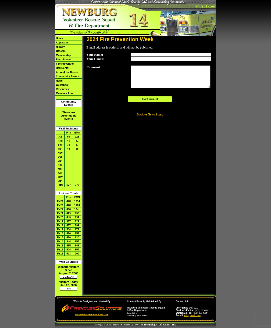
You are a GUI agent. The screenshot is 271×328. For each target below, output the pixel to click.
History (60, 46)
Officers (60, 51)
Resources (62, 89)
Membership (63, 55)
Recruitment (63, 59)
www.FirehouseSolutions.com (92, 314)
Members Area (64, 93)
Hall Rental (62, 68)
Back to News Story (150, 114)
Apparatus (61, 42)
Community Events (67, 76)
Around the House (66, 72)
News (59, 80)
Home (59, 38)
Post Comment (150, 98)
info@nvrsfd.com (192, 315)
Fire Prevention (65, 63)
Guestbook (62, 84)
